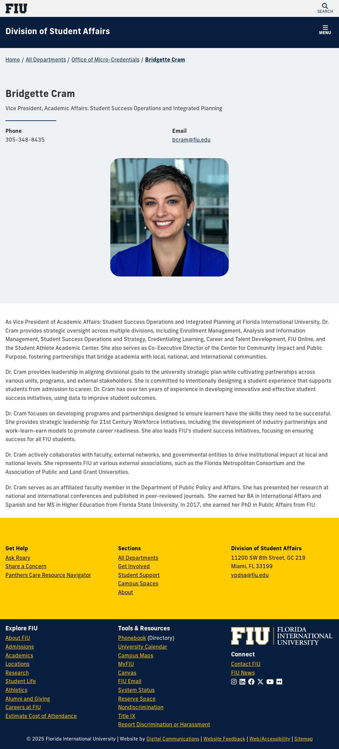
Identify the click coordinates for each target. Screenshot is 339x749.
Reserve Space (137, 699)
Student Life (20, 681)
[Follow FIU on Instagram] (235, 682)
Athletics (16, 690)
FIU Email (129, 681)
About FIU (17, 638)
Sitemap (303, 739)
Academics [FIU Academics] (19, 656)
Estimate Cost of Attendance (41, 716)
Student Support (139, 575)
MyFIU (126, 664)
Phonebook (132, 638)
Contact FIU (246, 664)
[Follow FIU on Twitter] (261, 682)
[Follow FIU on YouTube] (271, 682)
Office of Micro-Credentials (105, 60)
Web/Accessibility (269, 739)
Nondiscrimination (140, 707)
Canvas (127, 673)
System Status (136, 690)
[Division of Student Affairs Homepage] (57, 32)
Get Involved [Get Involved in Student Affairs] (134, 567)
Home (12, 60)
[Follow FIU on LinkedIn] (244, 682)
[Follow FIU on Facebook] (252, 682)
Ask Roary (17, 558)
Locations (17, 664)
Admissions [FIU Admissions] (19, 647)
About (125, 593)
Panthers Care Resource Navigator (48, 575)
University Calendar (142, 647)
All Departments (46, 60)
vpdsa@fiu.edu (250, 575)
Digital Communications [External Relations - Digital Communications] (172, 739)
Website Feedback (224, 739)
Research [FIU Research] (17, 673)
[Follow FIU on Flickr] (280, 682)
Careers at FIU (23, 707)
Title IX (126, 716)
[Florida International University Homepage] (87, 8)
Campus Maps (135, 656)
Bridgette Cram (165, 60)
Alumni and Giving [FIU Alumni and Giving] (27, 699)
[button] (325, 8)
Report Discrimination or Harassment (164, 725)
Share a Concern (25, 567)
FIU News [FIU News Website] (243, 673)
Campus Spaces (138, 584)
